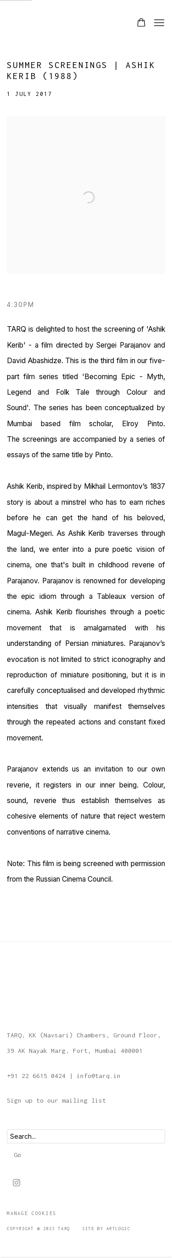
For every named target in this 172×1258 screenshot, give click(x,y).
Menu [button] (158, 23)
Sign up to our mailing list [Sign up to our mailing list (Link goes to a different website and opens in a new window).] (56, 1100)
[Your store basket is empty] (141, 23)
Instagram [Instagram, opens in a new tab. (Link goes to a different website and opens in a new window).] (16, 1183)
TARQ (30, 23)
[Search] (86, 1136)
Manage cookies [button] (31, 1213)
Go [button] (17, 1154)
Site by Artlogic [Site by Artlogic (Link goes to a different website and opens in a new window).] (106, 1228)
